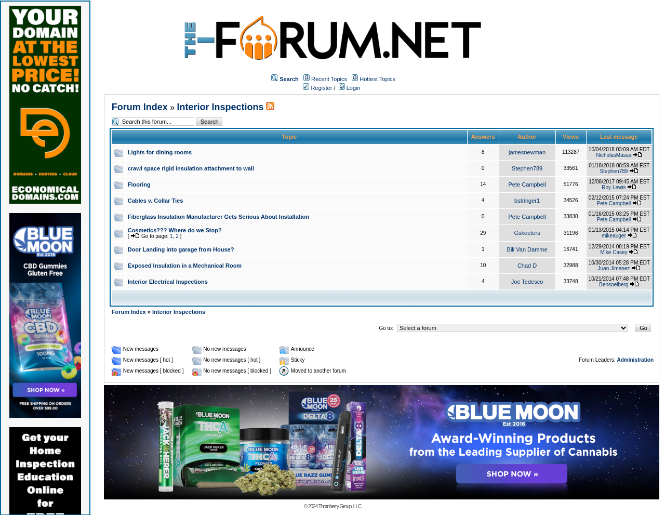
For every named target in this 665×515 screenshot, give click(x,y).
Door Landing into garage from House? (181, 249)
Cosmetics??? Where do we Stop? (175, 230)
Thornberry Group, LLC (339, 506)
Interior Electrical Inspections (168, 282)
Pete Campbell (527, 184)
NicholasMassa (613, 155)
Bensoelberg (613, 284)
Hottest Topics (377, 79)
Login (350, 88)
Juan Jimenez (614, 268)
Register (317, 88)
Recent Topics (329, 79)
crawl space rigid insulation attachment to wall (191, 168)
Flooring (139, 184)
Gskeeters (527, 233)
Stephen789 (527, 168)
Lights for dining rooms (160, 152)
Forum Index (140, 107)
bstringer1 (527, 200)
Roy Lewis (614, 187)
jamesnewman (527, 152)
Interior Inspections (220, 107)
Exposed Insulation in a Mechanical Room (185, 265)
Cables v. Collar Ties (155, 200)
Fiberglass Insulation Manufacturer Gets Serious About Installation (218, 217)
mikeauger (614, 236)
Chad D (527, 265)
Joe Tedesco (527, 282)
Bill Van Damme (527, 249)
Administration (635, 360)
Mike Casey (613, 252)
